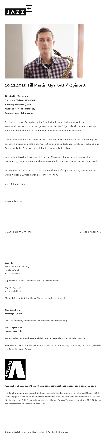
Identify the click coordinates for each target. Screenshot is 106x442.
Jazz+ (18, 10)
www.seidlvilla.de (13, 291)
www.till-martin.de (15, 184)
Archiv (19, 201)
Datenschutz (39, 432)
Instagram (14, 426)
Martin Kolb (13, 432)
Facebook (6, 426)
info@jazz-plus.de (77, 338)
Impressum (25, 432)
